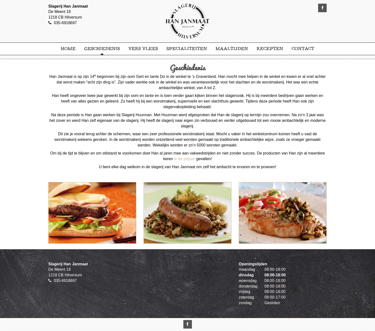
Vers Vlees (143, 48)
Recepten (270, 48)
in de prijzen (184, 159)
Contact (303, 48)
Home (68, 48)
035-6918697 (65, 23)
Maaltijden (232, 48)
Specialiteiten (187, 48)
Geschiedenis (102, 48)
